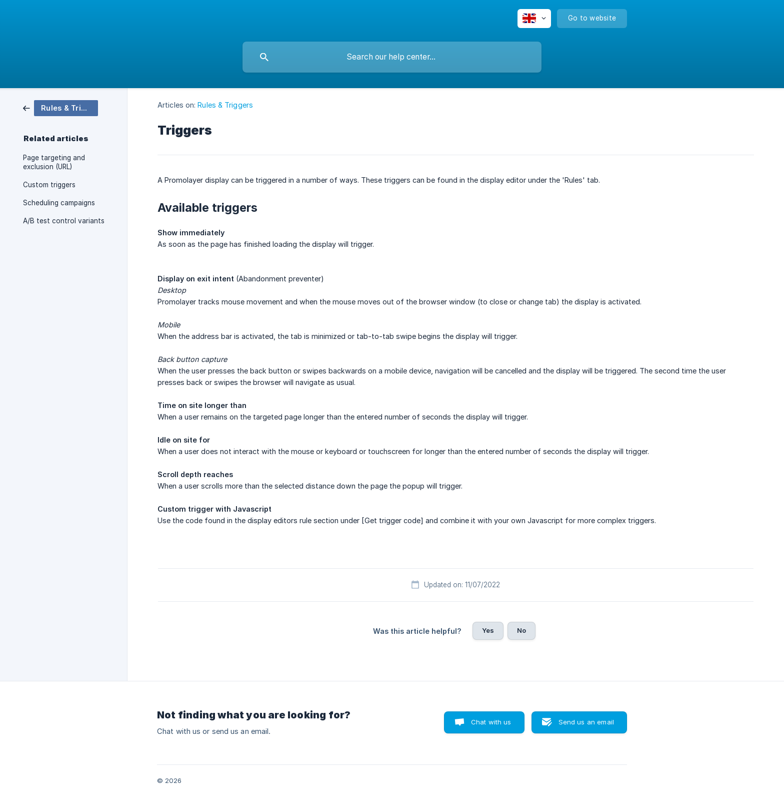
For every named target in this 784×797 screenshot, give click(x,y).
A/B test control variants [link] (63, 221)
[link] (60, 107)
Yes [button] (488, 630)
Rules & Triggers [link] (225, 105)
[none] (534, 18)
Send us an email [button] (586, 722)
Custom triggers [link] (49, 185)
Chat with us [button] (491, 722)
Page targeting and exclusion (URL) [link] (54, 162)
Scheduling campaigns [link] (59, 203)
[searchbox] (392, 57)
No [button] (521, 630)
